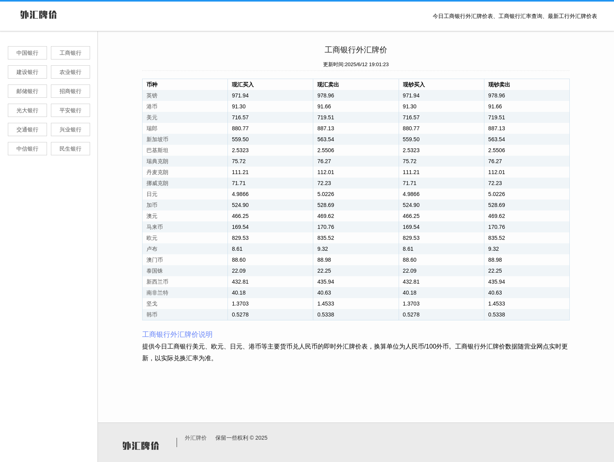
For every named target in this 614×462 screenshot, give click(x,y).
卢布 (151, 249)
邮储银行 (27, 91)
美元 (151, 117)
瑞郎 (151, 128)
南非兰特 (157, 292)
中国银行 (27, 53)
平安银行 (70, 110)
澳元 (151, 216)
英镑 (151, 95)
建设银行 (27, 72)
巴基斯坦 (157, 150)
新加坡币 (157, 139)
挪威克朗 (157, 183)
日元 (151, 194)
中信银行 (27, 149)
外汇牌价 (196, 438)
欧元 (151, 238)
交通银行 (27, 129)
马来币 (154, 227)
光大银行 (27, 110)
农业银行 (70, 72)
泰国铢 (154, 271)
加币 (151, 205)
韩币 (151, 314)
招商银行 (70, 91)
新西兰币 (157, 282)
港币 (151, 106)
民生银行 (70, 149)
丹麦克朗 (157, 172)
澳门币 (154, 260)
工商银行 (70, 53)
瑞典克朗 (157, 161)
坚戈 (151, 303)
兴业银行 (70, 129)
